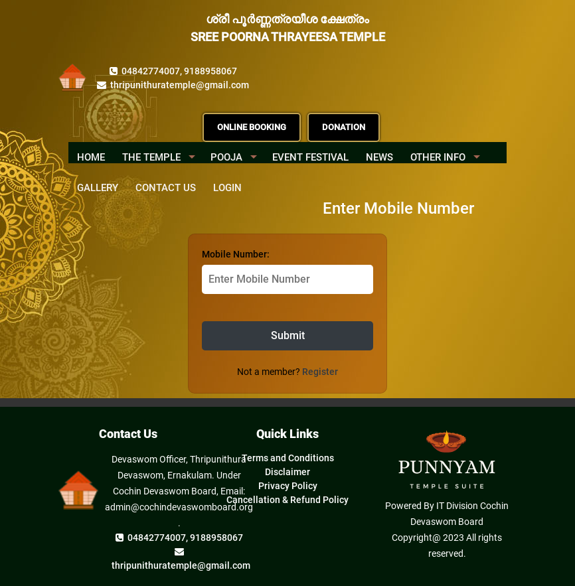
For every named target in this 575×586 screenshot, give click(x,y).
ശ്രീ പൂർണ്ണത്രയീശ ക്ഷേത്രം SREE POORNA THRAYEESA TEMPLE (288, 28)
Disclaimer (287, 472)
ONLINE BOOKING (251, 127)
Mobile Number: (236, 254)
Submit (288, 335)
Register (320, 371)
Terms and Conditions (288, 458)
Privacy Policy (287, 485)
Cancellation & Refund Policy (287, 499)
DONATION (343, 127)
